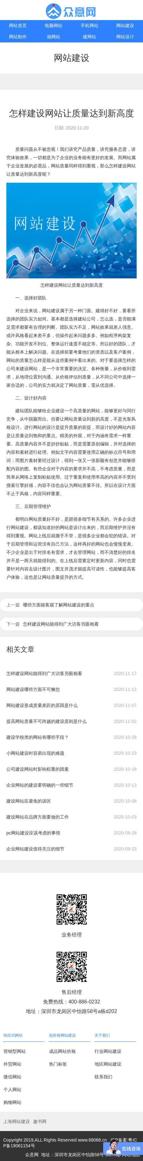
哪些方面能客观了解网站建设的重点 (58, 604)
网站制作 (18, 36)
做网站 (53, 36)
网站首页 (18, 25)
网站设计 (125, 36)
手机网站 (89, 25)
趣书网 (39, 1121)
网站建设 (125, 25)
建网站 (89, 36)
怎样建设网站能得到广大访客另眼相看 (61, 624)
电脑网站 (53, 25)
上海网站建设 (16, 1121)
